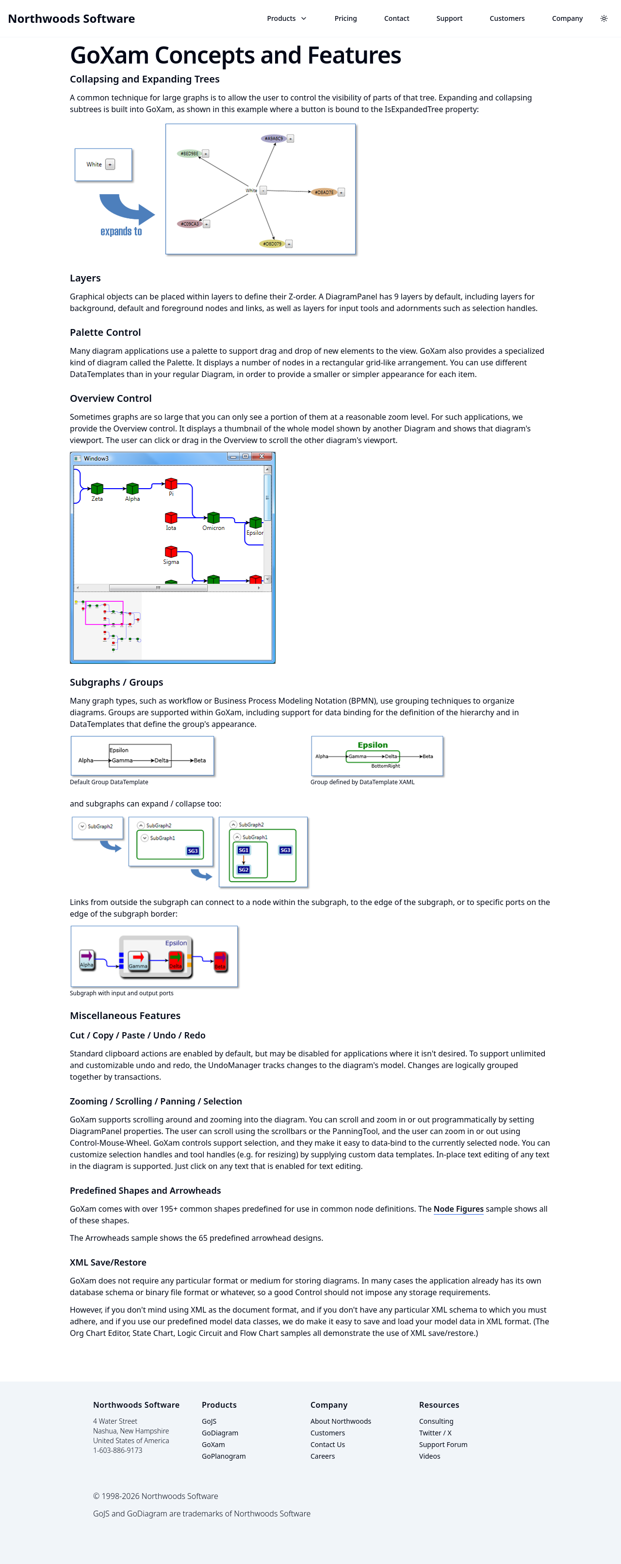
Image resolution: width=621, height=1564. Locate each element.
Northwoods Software (71, 18)
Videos (430, 1456)
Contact (396, 18)
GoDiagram (220, 1432)
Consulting (436, 1421)
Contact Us (327, 1444)
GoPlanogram (224, 1456)
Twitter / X (435, 1432)
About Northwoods (340, 1421)
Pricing (346, 18)
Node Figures (459, 1208)
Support (450, 18)
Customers (507, 18)
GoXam (213, 1444)
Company (567, 18)
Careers (322, 1456)
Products (287, 18)
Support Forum (443, 1444)
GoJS (209, 1421)
